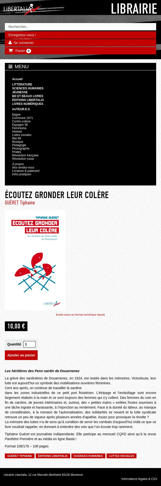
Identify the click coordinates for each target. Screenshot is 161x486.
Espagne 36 (20, 124)
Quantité (14, 344)
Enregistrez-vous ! (22, 35)
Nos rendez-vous (23, 167)
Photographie (21, 148)
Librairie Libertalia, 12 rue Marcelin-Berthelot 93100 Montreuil (43, 475)
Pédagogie (19, 145)
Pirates (16, 152)
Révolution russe (23, 158)
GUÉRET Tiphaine (20, 203)
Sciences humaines (27, 88)
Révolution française (25, 155)
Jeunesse (20, 92)
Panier (22, 51)
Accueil (17, 79)
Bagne (16, 114)
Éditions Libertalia (28, 100)
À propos (18, 164)
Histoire (17, 131)
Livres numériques (27, 103)
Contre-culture (21, 121)
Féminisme (19, 128)
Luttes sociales (22, 135)
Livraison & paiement (25, 170)
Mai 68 (16, 138)
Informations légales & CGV (139, 479)
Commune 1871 (22, 118)
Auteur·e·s (21, 109)
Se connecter (24, 43)
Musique (17, 141)
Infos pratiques (21, 174)
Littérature (22, 84)
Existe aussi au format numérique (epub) (80, 314)
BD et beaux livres (27, 96)
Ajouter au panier (21, 355)
